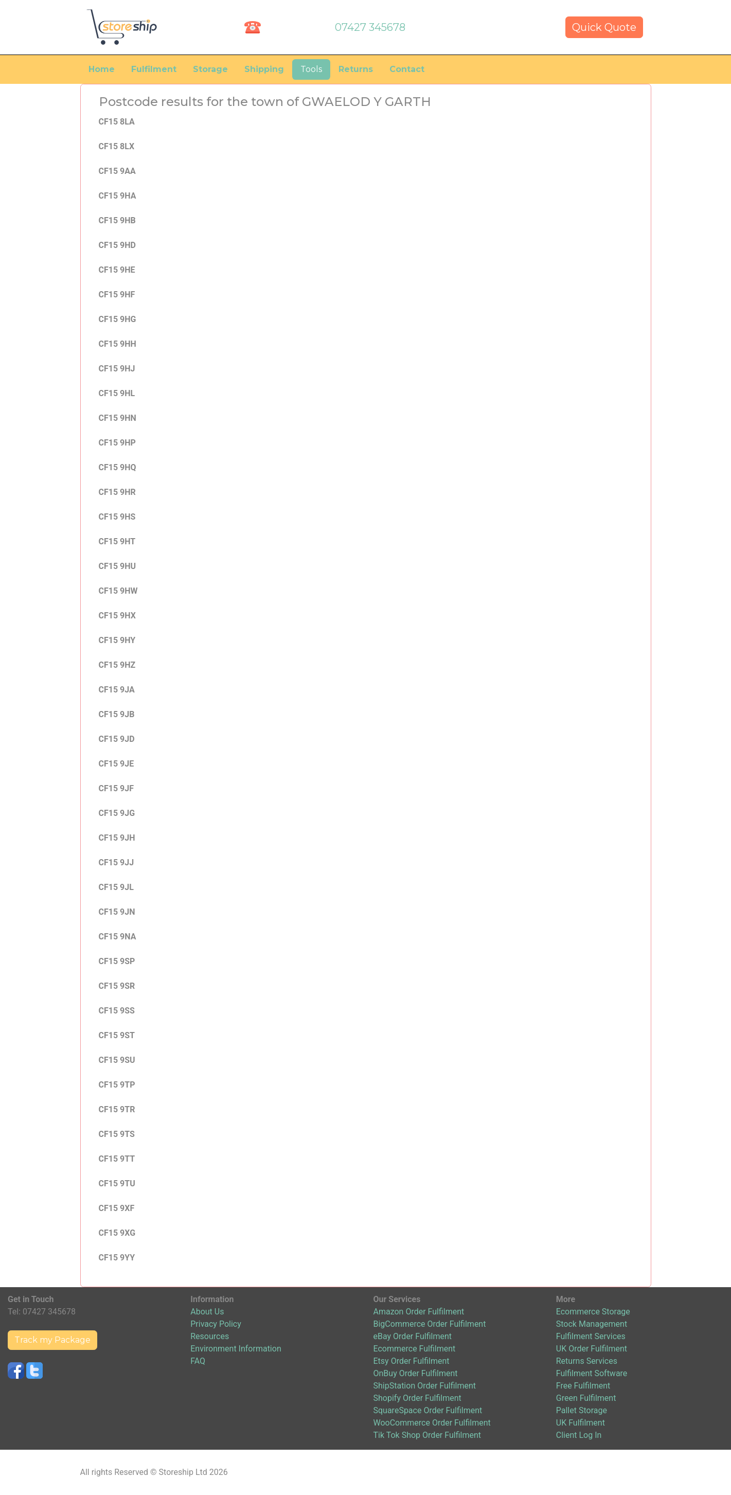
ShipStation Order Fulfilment (424, 1386)
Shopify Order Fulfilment (417, 1398)
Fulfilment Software (592, 1373)
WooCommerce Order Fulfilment (432, 1423)
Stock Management (591, 1324)
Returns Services (586, 1361)
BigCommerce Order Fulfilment (429, 1324)
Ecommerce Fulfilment (414, 1349)
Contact (406, 69)
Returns (355, 69)
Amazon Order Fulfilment (419, 1311)
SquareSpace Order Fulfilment (428, 1410)
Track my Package (52, 1340)
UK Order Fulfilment (591, 1349)
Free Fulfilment (583, 1386)
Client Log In (579, 1435)
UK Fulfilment (580, 1423)
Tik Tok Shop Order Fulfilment (427, 1435)
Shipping (264, 69)
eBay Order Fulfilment (412, 1336)
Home (101, 69)
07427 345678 (370, 27)
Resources (209, 1336)
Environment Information (235, 1349)
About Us (207, 1311)
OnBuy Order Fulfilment (415, 1373)
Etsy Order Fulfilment (411, 1361)
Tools (311, 69)
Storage (210, 69)
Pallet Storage (581, 1410)
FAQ (197, 1361)
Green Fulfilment (586, 1398)
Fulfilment (153, 69)
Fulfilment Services (591, 1336)
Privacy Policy (215, 1324)
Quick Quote (604, 27)
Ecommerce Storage (593, 1311)
